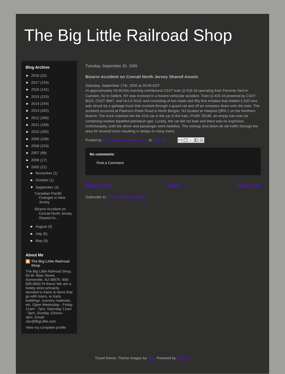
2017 (35, 82)
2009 (35, 139)
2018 (35, 75)
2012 (35, 118)
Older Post (249, 186)
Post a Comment (110, 163)
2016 (35, 89)
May (39, 241)
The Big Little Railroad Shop (128, 35)
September (45, 187)
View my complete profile (46, 327)
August (42, 226)
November (44, 173)
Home (174, 186)
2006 (35, 160)
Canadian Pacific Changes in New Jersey (50, 197)
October (43, 180)
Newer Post (98, 186)
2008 (35, 146)
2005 (35, 167)
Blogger (183, 358)
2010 (35, 132)
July (39, 234)
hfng (151, 358)
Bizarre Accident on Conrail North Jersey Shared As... (53, 213)
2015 (35, 97)
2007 (35, 153)
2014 (35, 103)
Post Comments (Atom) (126, 197)
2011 (35, 125)
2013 (35, 110)
